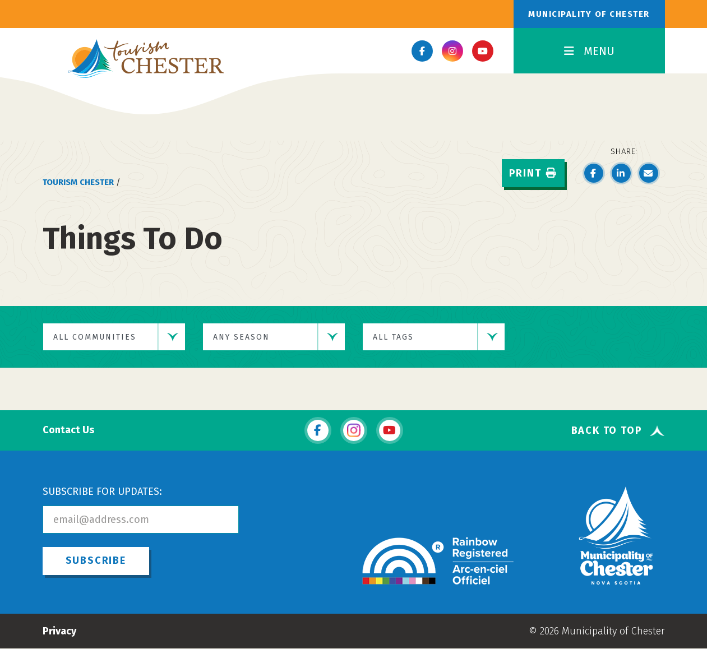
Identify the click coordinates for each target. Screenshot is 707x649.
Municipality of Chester (589, 14)
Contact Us (68, 430)
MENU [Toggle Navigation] (589, 51)
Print (533, 173)
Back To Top (607, 430)
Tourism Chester (78, 182)
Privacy (59, 631)
